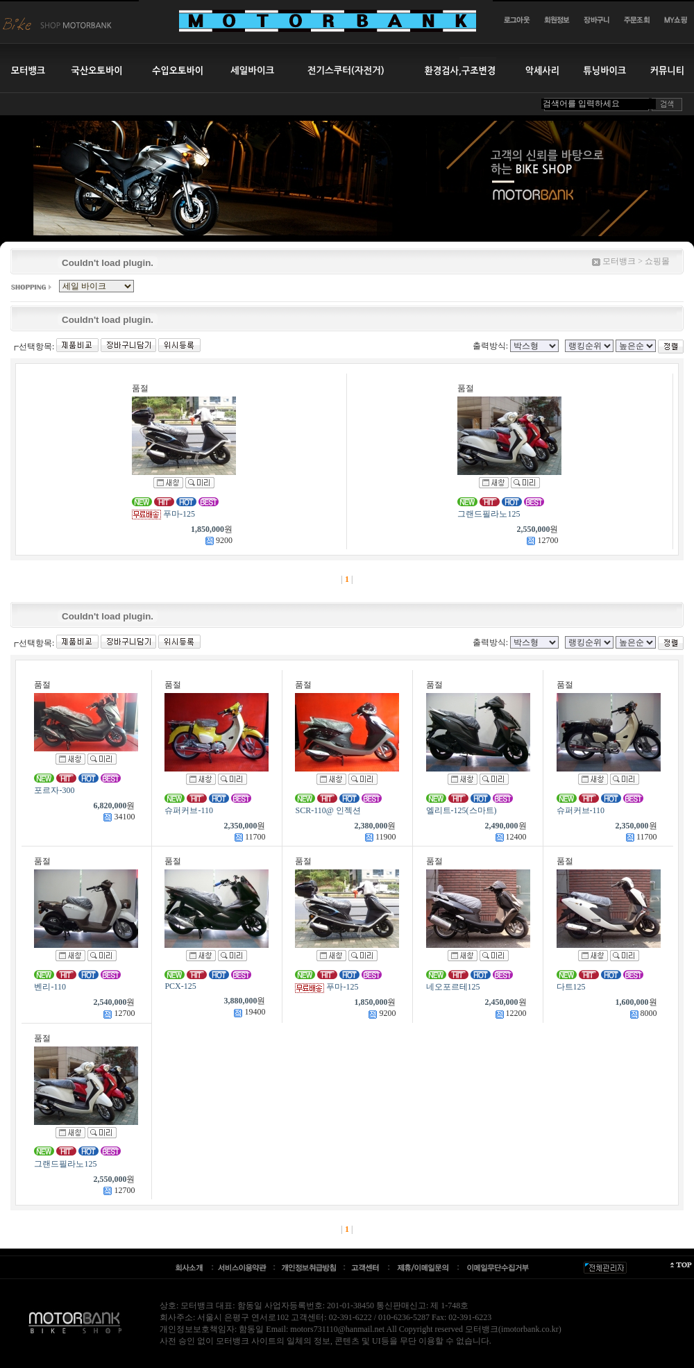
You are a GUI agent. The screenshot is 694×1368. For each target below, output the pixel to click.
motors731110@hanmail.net (337, 1329)
